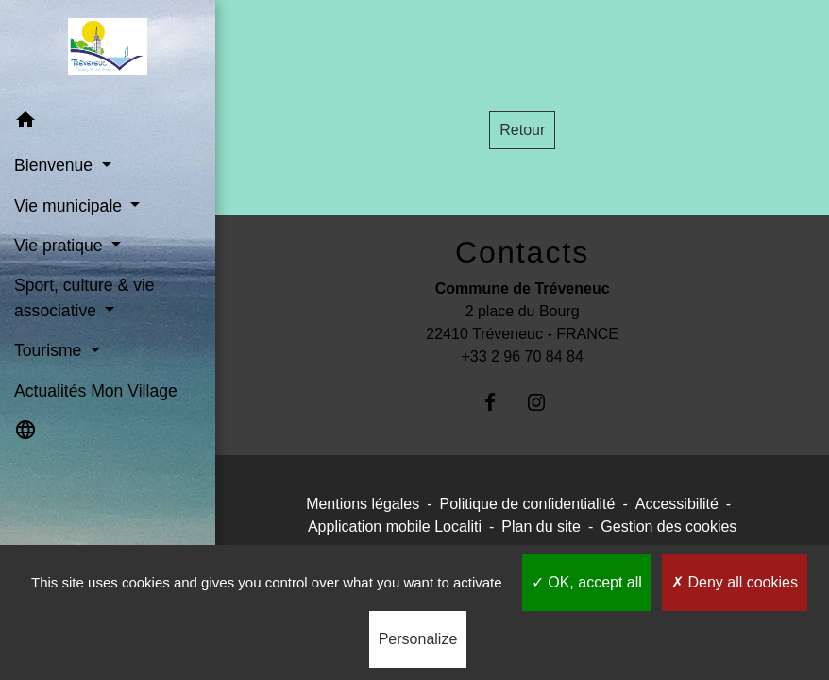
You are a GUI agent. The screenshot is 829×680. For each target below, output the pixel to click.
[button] (107, 123)
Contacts (522, 252)
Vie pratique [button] (60, 245)
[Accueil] (107, 50)
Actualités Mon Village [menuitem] (96, 391)
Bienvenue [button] (55, 165)
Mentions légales (362, 504)
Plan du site (541, 526)
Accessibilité (677, 504)
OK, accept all (587, 582)
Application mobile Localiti (395, 526)
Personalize (418, 639)
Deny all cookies (734, 582)
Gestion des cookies (668, 526)
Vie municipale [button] (70, 205)
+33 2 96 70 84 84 (522, 356)
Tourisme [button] (50, 350)
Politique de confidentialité (528, 504)
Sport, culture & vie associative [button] (84, 297)
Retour (522, 130)
